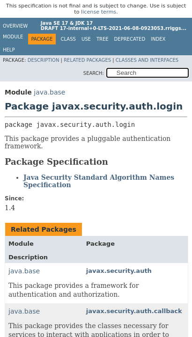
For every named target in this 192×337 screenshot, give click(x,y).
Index (158, 39)
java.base (49, 92)
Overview (15, 26)
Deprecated (130, 39)
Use (86, 39)
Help (9, 49)
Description (43, 60)
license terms (98, 12)
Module (13, 36)
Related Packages (87, 60)
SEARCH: (93, 73)
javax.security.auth (119, 270)
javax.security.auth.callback (134, 311)
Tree (102, 39)
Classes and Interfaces (147, 60)
